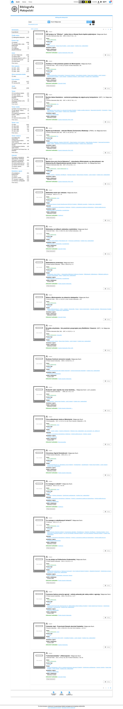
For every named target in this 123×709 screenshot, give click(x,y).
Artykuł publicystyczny (100, 207)
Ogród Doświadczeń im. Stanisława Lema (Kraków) (60, 464)
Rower (77, 309)
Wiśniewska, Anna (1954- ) (54, 274)
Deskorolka (71, 309)
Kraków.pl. (60, 215)
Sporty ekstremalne (84, 309)
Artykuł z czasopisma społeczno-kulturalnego (82, 207)
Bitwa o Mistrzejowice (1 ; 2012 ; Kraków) (57, 309)
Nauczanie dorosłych (96, 110)
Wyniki (18, 2)
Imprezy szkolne (100, 667)
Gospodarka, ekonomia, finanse (64, 575)
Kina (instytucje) (51, 45)
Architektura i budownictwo (54, 373)
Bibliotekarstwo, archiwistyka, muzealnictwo (58, 210)
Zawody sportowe (94, 309)
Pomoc (30, 2)
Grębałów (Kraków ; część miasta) (72, 638)
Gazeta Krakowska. (63, 644)
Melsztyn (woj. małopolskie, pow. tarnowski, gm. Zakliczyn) (85, 431)
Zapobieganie (85, 464)
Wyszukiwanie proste (33, 24)
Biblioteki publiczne (103, 274)
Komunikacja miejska (81, 75)
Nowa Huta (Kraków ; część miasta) (65, 45)
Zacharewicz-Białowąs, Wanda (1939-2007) (58, 142)
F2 (105, 1)
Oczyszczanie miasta (52, 341)
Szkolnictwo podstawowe (69, 495)
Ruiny (48, 431)
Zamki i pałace (54, 431)
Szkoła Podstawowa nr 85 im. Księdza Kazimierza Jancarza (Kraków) (64, 667)
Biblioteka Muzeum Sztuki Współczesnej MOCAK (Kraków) (62, 204)
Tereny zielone (51, 174)
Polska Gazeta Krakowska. (65, 283)
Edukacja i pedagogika (53, 114)
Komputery (105, 110)
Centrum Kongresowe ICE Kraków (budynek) (58, 370)
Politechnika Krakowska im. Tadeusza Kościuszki (59, 571)
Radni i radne (50, 143)
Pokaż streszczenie (51, 85)
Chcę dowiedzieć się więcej (54, 707)
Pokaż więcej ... (15, 63)
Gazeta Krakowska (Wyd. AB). (65, 52)
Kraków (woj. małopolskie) (81, 45)
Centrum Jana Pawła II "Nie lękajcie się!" (57, 240)
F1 (101, 1)
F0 (98, 1)
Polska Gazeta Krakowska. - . (65, 408)
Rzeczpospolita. (62, 442)
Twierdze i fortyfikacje (60, 174)
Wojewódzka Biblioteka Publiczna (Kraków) (72, 274)
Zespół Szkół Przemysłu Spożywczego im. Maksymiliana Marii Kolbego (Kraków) (67, 605)
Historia (24, 2)
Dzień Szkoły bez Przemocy (96, 605)
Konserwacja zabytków (70, 532)
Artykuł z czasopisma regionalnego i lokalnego (58, 207)
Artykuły (49, 42)
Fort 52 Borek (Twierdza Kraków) (55, 532)
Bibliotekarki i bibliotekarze (91, 274)
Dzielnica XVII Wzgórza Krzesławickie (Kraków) (67, 143)
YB (86, 1)
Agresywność (56, 607)
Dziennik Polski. (62, 83)
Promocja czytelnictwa (74, 240)
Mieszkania (50, 572)
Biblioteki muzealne (82, 204)
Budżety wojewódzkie (52, 275)
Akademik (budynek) (95, 571)
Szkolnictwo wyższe (106, 571)
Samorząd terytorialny (103, 142)
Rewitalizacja (80, 532)
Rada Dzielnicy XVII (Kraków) (77, 142)
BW (83, 1)
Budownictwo (50, 401)
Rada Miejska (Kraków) (92, 142)
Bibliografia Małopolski (61, 17)
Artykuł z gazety (87, 434)
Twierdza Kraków (71, 174)
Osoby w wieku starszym (83, 110)
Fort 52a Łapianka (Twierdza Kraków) (93, 533)
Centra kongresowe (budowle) (78, 370)
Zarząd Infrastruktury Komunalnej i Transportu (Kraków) (61, 75)
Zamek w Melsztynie (64, 431)
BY (89, 1)
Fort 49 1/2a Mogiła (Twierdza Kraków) (73, 533)
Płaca (60, 275)
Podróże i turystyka (52, 437)
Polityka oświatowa (57, 495)
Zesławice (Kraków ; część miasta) (76, 76)
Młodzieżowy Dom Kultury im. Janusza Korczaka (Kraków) (61, 110)
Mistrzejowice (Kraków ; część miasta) (56, 76)
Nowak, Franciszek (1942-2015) (55, 638)
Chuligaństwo (77, 464)
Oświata (49, 495)
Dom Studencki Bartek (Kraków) (81, 571)
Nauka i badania (51, 575)
